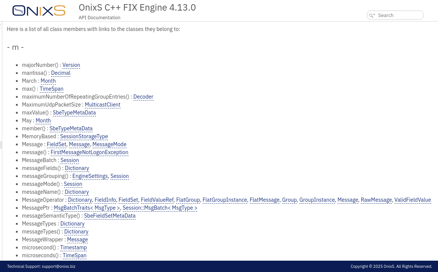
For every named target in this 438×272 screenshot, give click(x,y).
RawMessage (155, 207)
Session (164, 160)
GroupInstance (411, 199)
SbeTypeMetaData (168, 112)
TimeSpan (146, 88)
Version (166, 65)
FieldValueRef (251, 199)
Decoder (238, 96)
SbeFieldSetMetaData (204, 223)
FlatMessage (359, 199)
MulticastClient (197, 104)
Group (384, 199)
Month (142, 80)
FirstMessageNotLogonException (184, 152)
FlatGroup (282, 199)
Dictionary (171, 168)
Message (174, 144)
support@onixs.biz (59, 266)
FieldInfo (199, 199)
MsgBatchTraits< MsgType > (181, 215)
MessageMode (204, 144)
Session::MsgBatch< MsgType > (254, 215)
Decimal (155, 73)
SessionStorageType (178, 136)
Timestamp (168, 255)
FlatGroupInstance (319, 199)
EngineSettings (185, 176)
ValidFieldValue (191, 207)
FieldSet (151, 144)
